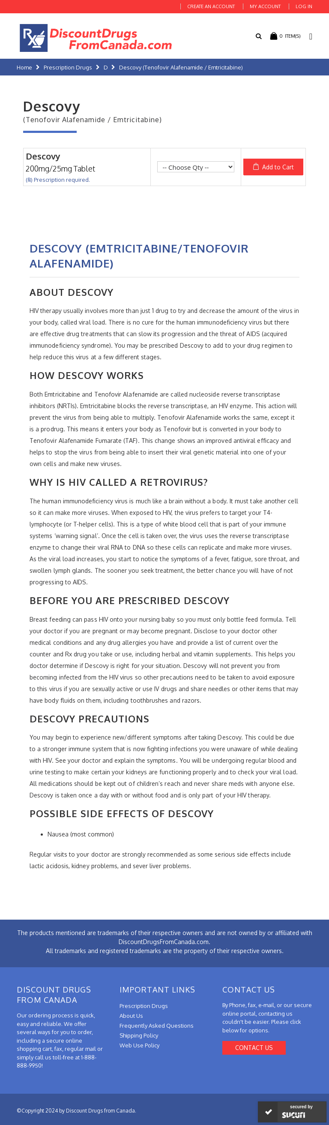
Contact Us (254, 1047)
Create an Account (211, 6)
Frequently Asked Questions (157, 1025)
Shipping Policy (139, 1035)
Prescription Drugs (68, 67)
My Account (265, 6)
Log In (304, 6)
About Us (131, 1015)
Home (24, 67)
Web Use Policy (139, 1045)
